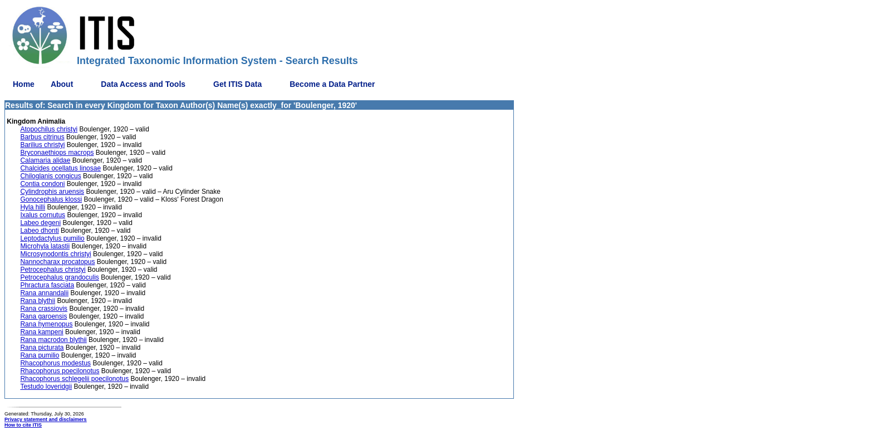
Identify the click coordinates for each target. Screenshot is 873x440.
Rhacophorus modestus (55, 363)
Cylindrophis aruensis (52, 191)
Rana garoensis (43, 316)
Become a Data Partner (332, 84)
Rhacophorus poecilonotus (59, 371)
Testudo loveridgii (46, 386)
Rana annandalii (44, 293)
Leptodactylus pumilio (52, 238)
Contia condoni (42, 184)
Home (24, 84)
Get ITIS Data (237, 84)
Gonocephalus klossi (51, 199)
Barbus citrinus (42, 137)
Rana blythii (37, 301)
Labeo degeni (40, 223)
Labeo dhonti (39, 230)
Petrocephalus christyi (52, 269)
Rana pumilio (39, 355)
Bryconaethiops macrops (57, 153)
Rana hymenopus (46, 324)
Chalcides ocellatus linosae (60, 168)
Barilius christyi (42, 145)
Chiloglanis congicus (50, 176)
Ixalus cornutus (42, 215)
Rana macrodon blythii (53, 340)
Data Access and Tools (143, 84)
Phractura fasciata (47, 285)
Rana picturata (41, 347)
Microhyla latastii (45, 246)
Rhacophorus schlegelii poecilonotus (74, 379)
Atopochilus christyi (48, 129)
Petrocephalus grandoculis (59, 277)
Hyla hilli (32, 207)
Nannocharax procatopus (57, 262)
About (62, 84)
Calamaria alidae (45, 160)
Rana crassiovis (43, 308)
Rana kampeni (41, 332)
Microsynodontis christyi (55, 254)
